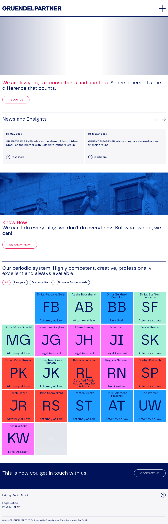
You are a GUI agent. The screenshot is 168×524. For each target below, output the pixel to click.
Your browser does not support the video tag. (84, 46)
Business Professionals (72, 282)
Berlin (16, 495)
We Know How (20, 244)
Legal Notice (10, 503)
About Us (16, 99)
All (6, 282)
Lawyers (19, 282)
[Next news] (164, 119)
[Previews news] (156, 119)
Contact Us (149, 473)
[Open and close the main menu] (162, 8)
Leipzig (6, 495)
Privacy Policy (11, 507)
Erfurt (24, 495)
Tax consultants (41, 282)
